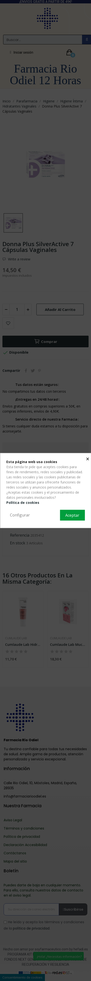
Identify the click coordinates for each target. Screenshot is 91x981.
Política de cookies (22, 502)
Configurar (20, 515)
